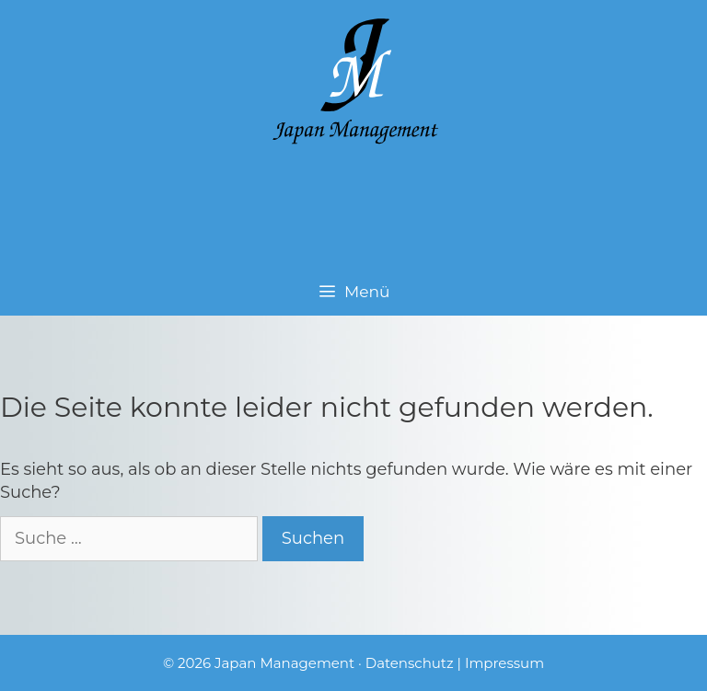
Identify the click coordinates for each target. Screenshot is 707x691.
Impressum (504, 663)
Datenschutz (409, 663)
